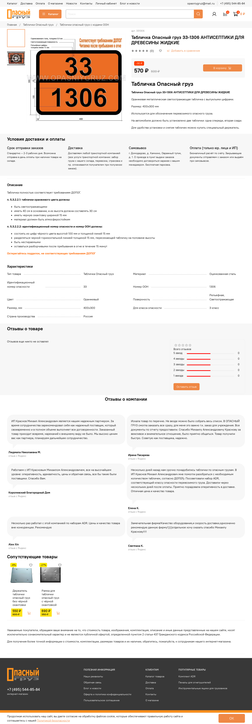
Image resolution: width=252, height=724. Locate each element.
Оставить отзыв (187, 386)
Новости (71, 3)
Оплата (40, 3)
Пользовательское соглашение (102, 700)
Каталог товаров (154, 676)
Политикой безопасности (53, 720)
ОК (231, 718)
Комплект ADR (186, 676)
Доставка (26, 3)
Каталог (12, 3)
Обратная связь (92, 682)
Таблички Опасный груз (38, 24)
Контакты (86, 3)
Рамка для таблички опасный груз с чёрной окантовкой (49, 599)
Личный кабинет (106, 3)
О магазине (55, 3)
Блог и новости (130, 3)
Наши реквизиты (93, 676)
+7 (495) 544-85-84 (232, 3)
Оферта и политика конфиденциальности (107, 694)
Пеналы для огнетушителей (194, 682)
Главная (12, 24)
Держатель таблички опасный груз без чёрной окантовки (18, 599)
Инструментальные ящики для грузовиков (202, 688)
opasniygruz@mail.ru (201, 3)
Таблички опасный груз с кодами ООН (84, 24)
